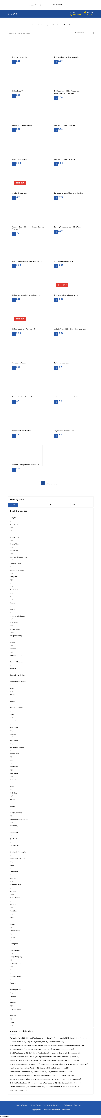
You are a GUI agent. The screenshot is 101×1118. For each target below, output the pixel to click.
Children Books (15, 564)
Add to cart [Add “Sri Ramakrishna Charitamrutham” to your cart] (56, 62)
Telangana (14, 944)
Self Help (13, 891)
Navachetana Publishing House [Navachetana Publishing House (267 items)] (25, 1064)
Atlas (12, 531)
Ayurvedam (14, 537)
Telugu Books (15, 950)
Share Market (15, 898)
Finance (13, 649)
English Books (15, 629)
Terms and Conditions (52, 1105)
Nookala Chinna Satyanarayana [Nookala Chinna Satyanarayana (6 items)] (54, 1068)
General (13, 668)
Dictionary (14, 596)
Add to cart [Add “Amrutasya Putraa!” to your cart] (14, 368)
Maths (12, 760)
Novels (12, 800)
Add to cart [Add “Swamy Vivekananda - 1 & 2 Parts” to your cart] (56, 232)
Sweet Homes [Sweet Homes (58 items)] (37, 1087)
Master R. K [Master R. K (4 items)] (16, 1060)
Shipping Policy (21, 1105)
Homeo (12, 701)
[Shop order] (84, 33)
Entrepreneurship (16, 636)
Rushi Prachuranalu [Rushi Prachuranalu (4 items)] (71, 1079)
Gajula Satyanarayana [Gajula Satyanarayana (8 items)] (37, 1042)
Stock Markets (15, 931)
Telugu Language (16, 957)
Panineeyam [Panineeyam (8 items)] (40, 1072)
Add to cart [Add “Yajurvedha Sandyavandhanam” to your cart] (14, 402)
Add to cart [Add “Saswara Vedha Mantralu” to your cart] (14, 130)
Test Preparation (16, 963)
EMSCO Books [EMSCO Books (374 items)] (18, 1042)
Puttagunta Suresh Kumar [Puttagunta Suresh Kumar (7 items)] (21, 1075)
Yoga (12, 1022)
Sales (12, 865)
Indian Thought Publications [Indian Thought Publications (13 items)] (71, 1045)
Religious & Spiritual (17, 859)
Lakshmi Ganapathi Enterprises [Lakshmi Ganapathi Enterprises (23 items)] (66, 1053)
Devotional (14, 590)
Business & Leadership (18, 557)
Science (13, 878)
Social (12, 917)
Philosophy (14, 826)
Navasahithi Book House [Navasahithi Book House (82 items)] (76, 1064)
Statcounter (5, 1116)
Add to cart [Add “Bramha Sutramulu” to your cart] (14, 62)
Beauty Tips (14, 544)
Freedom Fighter (16, 655)
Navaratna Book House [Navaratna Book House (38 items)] (52, 1064)
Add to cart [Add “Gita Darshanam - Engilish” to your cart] (56, 164)
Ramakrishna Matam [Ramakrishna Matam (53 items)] (20, 1079)
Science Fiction (15, 885)
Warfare (13, 1016)
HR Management (16, 708)
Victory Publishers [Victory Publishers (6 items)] (18, 1090)
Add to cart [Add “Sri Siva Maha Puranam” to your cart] (56, 266)
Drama (12, 603)
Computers (14, 577)
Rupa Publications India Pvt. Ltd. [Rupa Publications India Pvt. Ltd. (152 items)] (46, 1079)
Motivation (14, 780)
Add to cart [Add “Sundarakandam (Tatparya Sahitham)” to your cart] (56, 198)
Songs (12, 924)
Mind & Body (14, 773)
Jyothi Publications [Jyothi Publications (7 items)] (19, 1053)
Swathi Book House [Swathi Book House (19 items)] (19, 1087)
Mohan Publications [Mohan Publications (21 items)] (32, 1060)
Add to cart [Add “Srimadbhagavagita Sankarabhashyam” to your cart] (14, 266)
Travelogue (14, 983)
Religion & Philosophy (18, 852)
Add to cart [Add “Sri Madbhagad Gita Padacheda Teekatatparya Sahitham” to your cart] (56, 98)
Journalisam (15, 721)
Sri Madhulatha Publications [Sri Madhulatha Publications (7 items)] (44, 1083)
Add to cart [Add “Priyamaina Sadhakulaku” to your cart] (56, 436)
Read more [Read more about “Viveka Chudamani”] (14, 198)
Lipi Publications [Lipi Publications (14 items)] (47, 1057)
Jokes (12, 714)
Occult (12, 806)
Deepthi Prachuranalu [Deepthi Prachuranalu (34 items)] (58, 1038)
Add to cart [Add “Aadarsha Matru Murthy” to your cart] (14, 436)
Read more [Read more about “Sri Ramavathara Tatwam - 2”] (56, 300)
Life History (14, 741)
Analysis (13, 518)
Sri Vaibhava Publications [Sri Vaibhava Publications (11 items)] (69, 1083)
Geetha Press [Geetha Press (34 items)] (56, 1042)
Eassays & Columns (17, 616)
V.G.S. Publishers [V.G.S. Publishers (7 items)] (71, 1087)
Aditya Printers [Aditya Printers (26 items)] (18, 1038)
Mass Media (14, 754)
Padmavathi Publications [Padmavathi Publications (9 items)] (21, 1072)
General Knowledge (17, 675)
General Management (18, 682)
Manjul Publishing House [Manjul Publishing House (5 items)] (68, 1057)
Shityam (13, 904)
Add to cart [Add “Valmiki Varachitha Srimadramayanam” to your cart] (56, 334)
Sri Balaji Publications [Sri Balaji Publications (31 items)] (20, 1083)
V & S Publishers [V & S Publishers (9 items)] (54, 1087)
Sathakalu (14, 872)
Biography (14, 551)
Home (34, 25)
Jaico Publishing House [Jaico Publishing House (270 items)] (40, 1049)
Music (12, 786)
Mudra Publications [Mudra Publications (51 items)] (70, 1060)
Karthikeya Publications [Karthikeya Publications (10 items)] (40, 1053)
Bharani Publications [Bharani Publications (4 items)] (36, 1038)
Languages (14, 727)
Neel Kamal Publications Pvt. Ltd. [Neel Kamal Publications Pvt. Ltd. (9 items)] (24, 1068)
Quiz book (13, 839)
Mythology (14, 793)
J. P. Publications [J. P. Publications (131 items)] (18, 1049)
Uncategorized (15, 990)
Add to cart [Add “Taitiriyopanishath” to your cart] (56, 368)
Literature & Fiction (17, 747)
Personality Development (19, 819)
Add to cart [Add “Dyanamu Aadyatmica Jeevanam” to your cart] (14, 470)
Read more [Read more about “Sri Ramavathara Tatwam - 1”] (14, 334)
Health (12, 688)
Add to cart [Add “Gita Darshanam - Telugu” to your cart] (56, 130)
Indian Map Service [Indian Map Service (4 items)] (47, 1045)
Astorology (14, 524)
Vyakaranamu (15, 1009)
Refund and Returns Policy (74, 1105)
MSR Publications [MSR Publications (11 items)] (51, 1060)
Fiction (12, 642)
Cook (12, 583)
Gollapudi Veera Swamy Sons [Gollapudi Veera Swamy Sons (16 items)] (24, 1045)
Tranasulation (15, 976)
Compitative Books (17, 570)
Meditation (14, 767)
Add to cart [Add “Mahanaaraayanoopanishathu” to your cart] (56, 402)
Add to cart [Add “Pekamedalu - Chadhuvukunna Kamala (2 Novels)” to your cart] (14, 234)
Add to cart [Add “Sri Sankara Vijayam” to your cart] (14, 96)
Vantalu (13, 1003)
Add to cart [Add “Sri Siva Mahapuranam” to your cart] (14, 164)
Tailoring (13, 937)
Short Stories (14, 911)
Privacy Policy (35, 1105)
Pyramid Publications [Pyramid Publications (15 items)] (44, 1075)
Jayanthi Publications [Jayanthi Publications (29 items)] (63, 1049)
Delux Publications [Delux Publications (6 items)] (78, 1038)
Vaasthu (13, 996)
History (12, 695)
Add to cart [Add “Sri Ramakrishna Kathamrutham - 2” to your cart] (14, 300)
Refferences (14, 845)
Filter (13, 505)
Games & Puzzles (16, 662)
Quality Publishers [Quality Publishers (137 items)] (65, 1075)
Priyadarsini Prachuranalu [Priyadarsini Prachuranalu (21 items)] (60, 1072)
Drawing (13, 609)
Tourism (13, 970)
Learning (13, 734)
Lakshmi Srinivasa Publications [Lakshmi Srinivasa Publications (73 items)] (24, 1057)
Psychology (14, 832)
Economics (14, 623)
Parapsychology (16, 813)
